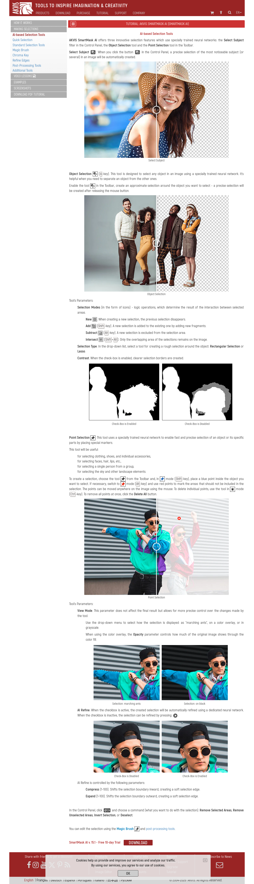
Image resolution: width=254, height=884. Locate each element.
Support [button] (121, 13)
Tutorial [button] (102, 13)
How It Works (23, 23)
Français (42, 880)
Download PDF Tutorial (29, 94)
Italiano (99, 880)
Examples (20, 82)
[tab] (39, 23)
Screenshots (22, 88)
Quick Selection (22, 40)
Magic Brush (21, 50)
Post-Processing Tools (27, 65)
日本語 (112, 880)
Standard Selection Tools (29, 45)
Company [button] (139, 13)
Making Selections (26, 29)
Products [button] (42, 13)
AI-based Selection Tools (29, 35)
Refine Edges (21, 60)
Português (84, 880)
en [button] (239, 13)
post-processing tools (160, 829)
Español (70, 880)
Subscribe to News (219, 861)
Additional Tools (23, 70)
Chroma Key (21, 55)
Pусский (126, 880)
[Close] (205, 860)
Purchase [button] (83, 13)
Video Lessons (25, 76)
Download (63, 13)
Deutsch (56, 880)
